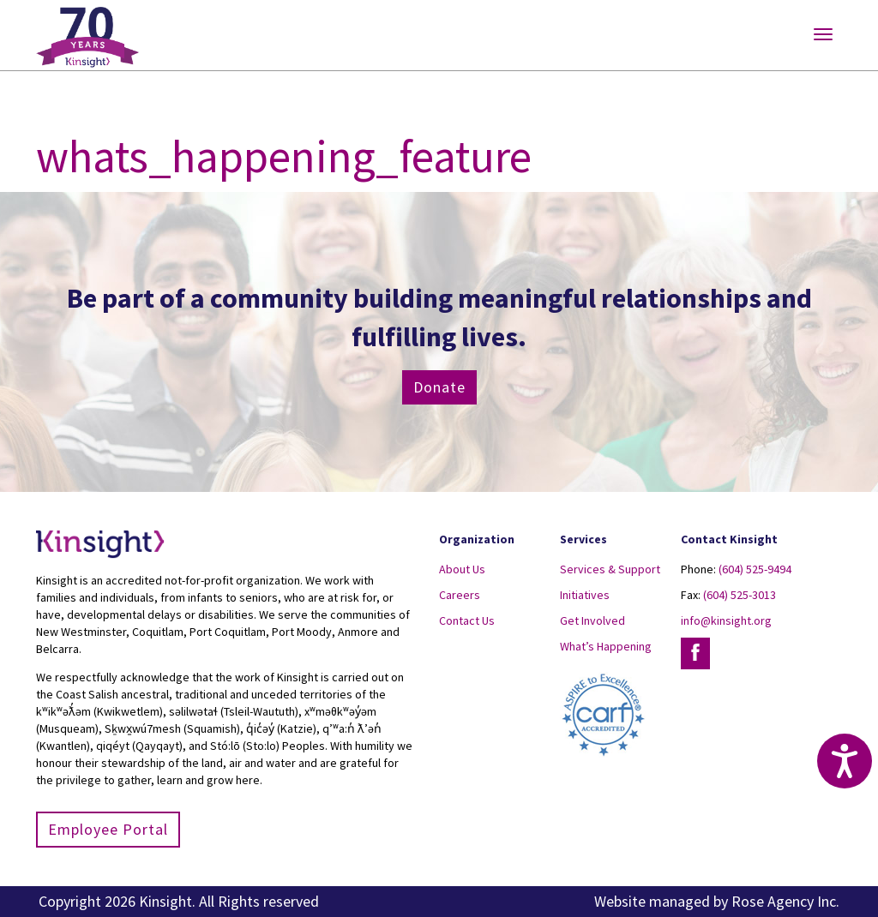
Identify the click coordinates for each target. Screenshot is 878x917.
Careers (459, 594)
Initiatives (585, 594)
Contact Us (467, 620)
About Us (462, 569)
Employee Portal (108, 829)
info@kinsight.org (726, 620)
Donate (439, 387)
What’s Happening (606, 646)
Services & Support (610, 569)
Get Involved (592, 620)
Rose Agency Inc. (785, 901)
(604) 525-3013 (739, 594)
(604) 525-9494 (755, 569)
